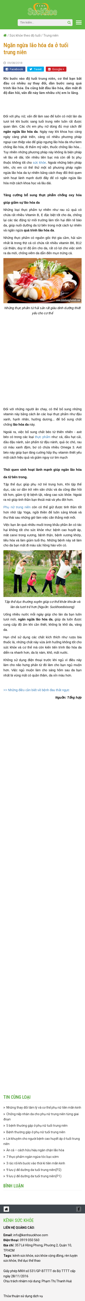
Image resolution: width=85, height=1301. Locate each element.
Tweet (35, 69)
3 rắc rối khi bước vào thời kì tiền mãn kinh (35, 1163)
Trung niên (50, 35)
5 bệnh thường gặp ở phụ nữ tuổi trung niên (37, 1125)
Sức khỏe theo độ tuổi (25, 35)
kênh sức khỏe (23, 1255)
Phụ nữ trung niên (17, 507)
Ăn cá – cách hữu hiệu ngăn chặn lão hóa (35, 1150)
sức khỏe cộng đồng (49, 1255)
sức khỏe (39, 162)
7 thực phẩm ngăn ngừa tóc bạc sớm (32, 1157)
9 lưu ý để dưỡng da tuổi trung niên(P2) (33, 1170)
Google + (56, 69)
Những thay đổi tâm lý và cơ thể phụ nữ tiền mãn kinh (43, 1107)
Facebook (14, 69)
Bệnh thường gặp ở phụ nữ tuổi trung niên (35, 1132)
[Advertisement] (44, 104)
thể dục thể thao (29, 1260)
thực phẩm (42, 437)
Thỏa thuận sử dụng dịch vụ (23, 1296)
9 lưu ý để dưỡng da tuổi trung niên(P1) (33, 1176)
